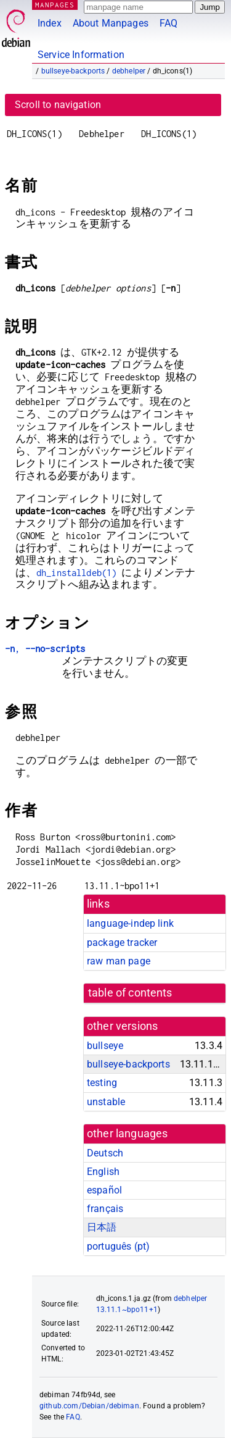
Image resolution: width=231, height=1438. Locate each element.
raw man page (118, 961)
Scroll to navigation (58, 105)
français (105, 1208)
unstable (106, 1102)
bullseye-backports (73, 71)
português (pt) (118, 1246)
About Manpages (110, 23)
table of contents (130, 993)
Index (50, 23)
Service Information (81, 55)
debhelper (128, 71)
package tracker (122, 942)
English (103, 1171)
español (104, 1190)
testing (102, 1083)
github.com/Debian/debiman (89, 1406)
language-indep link (130, 923)
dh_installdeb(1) (76, 572)
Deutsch (105, 1153)
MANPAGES (55, 5)
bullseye (105, 1045)
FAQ (168, 23)
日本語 (101, 1227)
